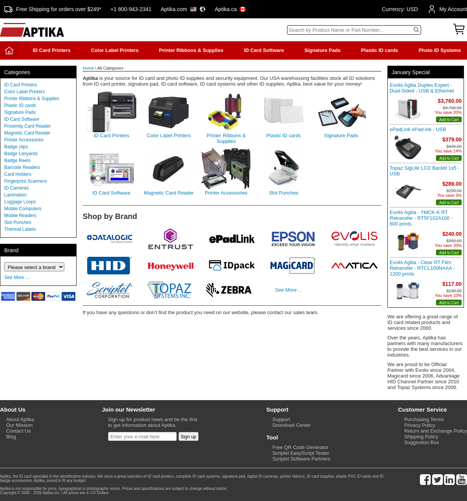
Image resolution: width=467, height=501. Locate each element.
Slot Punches (17, 222)
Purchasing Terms (424, 419)
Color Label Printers (115, 50)
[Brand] (34, 266)
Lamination (15, 195)
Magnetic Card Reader (27, 133)
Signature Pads (322, 50)
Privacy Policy (419, 425)
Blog (11, 436)
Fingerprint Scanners (25, 181)
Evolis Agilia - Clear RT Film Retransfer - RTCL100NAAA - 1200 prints (422, 268)
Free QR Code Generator (301, 447)
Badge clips (16, 146)
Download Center (292, 425)
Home (88, 68)
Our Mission (19, 425)
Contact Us (18, 431)
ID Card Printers (51, 50)
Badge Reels (17, 160)
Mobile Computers (22, 208)
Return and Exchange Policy (435, 431)
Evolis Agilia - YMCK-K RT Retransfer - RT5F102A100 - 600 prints (421, 218)
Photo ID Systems (439, 50)
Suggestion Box (421, 442)
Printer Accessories (24, 140)
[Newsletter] (142, 436)
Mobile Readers (20, 215)
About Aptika (20, 419)
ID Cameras (16, 188)
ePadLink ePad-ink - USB (418, 129)
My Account (447, 9)
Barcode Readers (22, 167)
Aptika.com (183, 9)
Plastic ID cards (379, 50)
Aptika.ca (230, 9)
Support (281, 419)
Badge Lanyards (21, 153)
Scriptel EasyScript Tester (301, 453)
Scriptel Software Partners (301, 459)
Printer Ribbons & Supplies (191, 50)
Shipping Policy (421, 436)
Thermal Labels (20, 229)
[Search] (354, 30)
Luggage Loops (20, 201)
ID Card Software (264, 50)
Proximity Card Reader (27, 126)
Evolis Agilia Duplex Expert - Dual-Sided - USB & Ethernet (422, 88)
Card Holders (17, 174)
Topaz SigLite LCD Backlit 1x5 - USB (424, 171)
